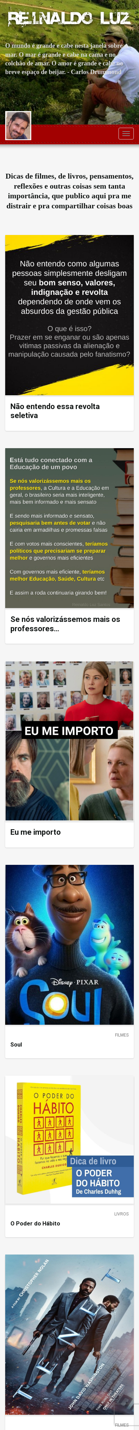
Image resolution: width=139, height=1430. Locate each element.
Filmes (122, 1035)
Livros (121, 1214)
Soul (16, 1044)
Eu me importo (35, 832)
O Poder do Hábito (35, 1223)
